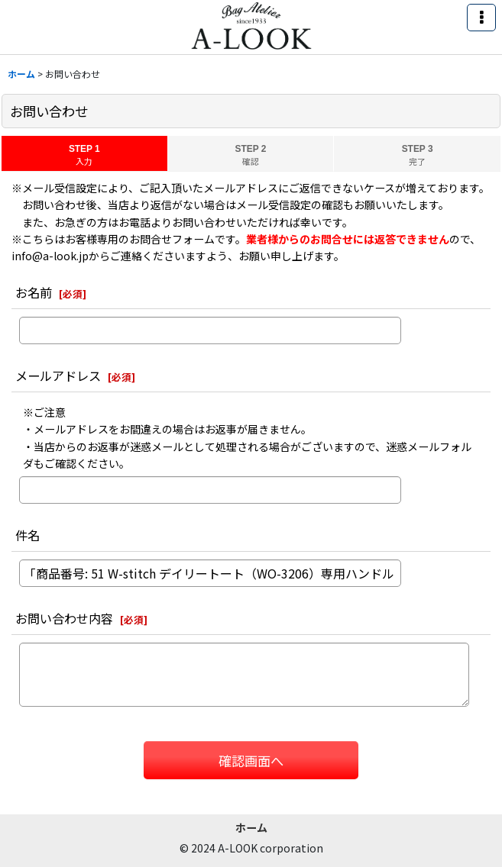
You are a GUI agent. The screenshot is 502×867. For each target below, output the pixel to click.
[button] (481, 17)
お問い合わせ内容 (64, 618)
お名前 (33, 292)
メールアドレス (58, 375)
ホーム (251, 827)
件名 (27, 535)
